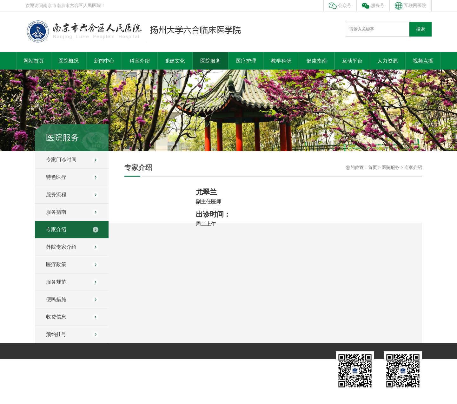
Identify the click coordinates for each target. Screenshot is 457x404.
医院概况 (68, 61)
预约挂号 (56, 334)
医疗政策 (56, 264)
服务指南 (56, 212)
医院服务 (210, 61)
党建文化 (175, 61)
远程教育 (254, 363)
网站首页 (33, 61)
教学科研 (281, 61)
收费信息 (56, 317)
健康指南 (317, 61)
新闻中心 (104, 61)
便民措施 (56, 299)
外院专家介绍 (61, 247)
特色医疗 (56, 177)
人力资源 (387, 61)
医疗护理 (246, 61)
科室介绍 (139, 61)
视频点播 (423, 61)
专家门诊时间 (61, 159)
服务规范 (56, 282)
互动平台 (352, 61)
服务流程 (56, 194)
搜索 (420, 29)
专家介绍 (56, 229)
